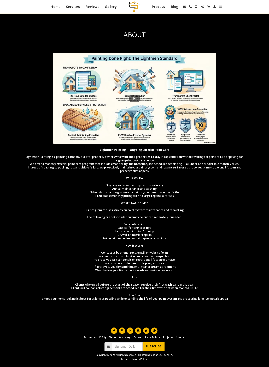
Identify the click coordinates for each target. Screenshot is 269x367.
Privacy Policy (139, 359)
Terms (124, 359)
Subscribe (153, 346)
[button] (184, 6)
